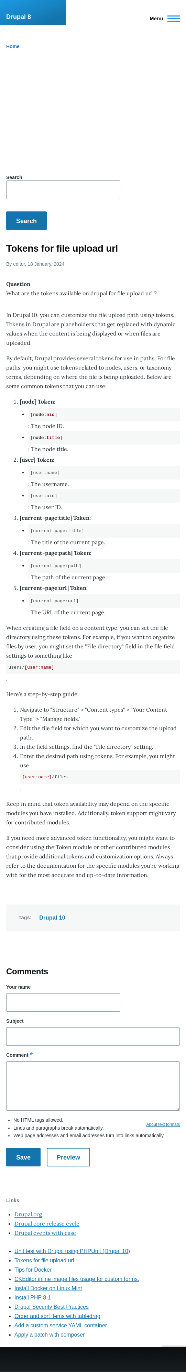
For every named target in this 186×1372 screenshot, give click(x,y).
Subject (15, 1021)
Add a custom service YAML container (60, 1325)
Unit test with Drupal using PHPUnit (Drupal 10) (72, 1251)
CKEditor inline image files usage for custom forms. (76, 1279)
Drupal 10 (52, 918)
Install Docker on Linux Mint (48, 1288)
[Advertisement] (93, 113)
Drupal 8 (18, 16)
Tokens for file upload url (44, 1260)
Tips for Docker (33, 1270)
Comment (17, 1055)
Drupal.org (28, 1214)
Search (14, 177)
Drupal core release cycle (46, 1223)
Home (13, 46)
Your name (18, 987)
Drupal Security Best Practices (51, 1307)
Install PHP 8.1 (32, 1297)
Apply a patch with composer (49, 1335)
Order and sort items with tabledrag (57, 1316)
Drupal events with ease (45, 1232)
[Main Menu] (163, 18)
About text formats (163, 1124)
